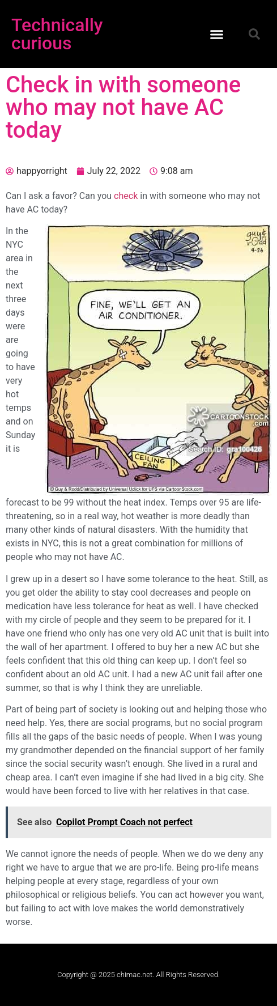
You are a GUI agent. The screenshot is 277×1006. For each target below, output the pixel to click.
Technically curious (57, 34)
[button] (217, 34)
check (126, 195)
